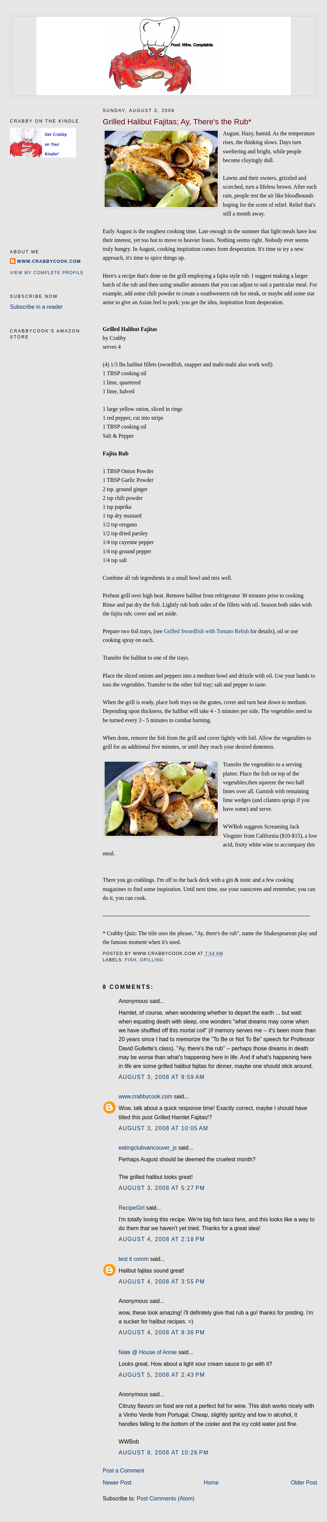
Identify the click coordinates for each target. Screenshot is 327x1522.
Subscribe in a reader (36, 307)
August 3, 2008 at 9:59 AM (162, 1077)
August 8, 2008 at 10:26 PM (164, 1453)
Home (211, 1483)
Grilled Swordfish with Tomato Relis (205, 631)
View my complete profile (47, 272)
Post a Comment (123, 1471)
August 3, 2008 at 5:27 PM (162, 1188)
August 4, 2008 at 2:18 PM (162, 1239)
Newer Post (117, 1483)
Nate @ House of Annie (148, 1352)
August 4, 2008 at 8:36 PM (162, 1332)
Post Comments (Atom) (165, 1499)
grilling (152, 959)
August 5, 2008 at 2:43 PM (162, 1375)
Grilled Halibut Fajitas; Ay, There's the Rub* (177, 121)
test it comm (134, 1259)
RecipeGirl (132, 1208)
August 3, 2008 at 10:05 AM (164, 1128)
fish (131, 959)
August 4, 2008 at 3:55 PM (162, 1282)
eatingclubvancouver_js (148, 1148)
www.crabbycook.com (146, 1096)
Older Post (304, 1483)
